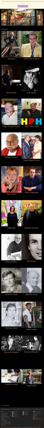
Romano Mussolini (31, 344)
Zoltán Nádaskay (31, 179)
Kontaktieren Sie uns (37, 413)
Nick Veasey (11, 79)
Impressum (35, 417)
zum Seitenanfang (5, 405)
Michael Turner (31, 281)
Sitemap (35, 414)
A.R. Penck (31, 79)
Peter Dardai (31, 316)
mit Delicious (15, 416)
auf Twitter (14, 413)
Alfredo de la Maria (31, 45)
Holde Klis (11, 214)
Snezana (11, 45)
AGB (34, 416)
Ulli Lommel (31, 248)
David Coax (31, 378)
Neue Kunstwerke (37, 411)
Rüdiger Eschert (11, 145)
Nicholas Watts (11, 315)
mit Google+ (14, 414)
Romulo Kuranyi (11, 377)
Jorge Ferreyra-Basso (11, 113)
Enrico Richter (11, 248)
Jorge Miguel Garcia (31, 146)
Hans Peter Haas (31, 113)
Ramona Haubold (11, 344)
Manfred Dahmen (31, 214)
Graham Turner (11, 281)
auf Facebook (15, 411)
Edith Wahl (11, 180)
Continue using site (22, 6)
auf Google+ (25, 414)
